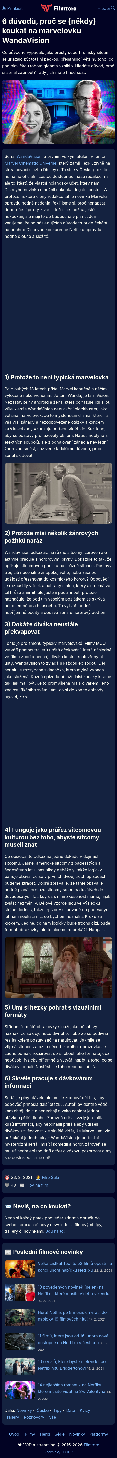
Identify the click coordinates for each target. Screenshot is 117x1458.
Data (70, 1410)
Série (60, 1434)
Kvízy (85, 1410)
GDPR (68, 1452)
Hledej (106, 8)
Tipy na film (37, 1185)
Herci (45, 1434)
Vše (52, 1417)
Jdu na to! (55, 1231)
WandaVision (29, 156)
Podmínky (52, 1452)
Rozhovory (34, 1417)
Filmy (30, 1434)
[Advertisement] (58, 310)
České (43, 1410)
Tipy (57, 1410)
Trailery (12, 1417)
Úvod (14, 1434)
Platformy (99, 1434)
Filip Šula (50, 1177)
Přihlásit (12, 8)
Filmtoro (91, 1445)
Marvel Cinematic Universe (30, 163)
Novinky (24, 1410)
